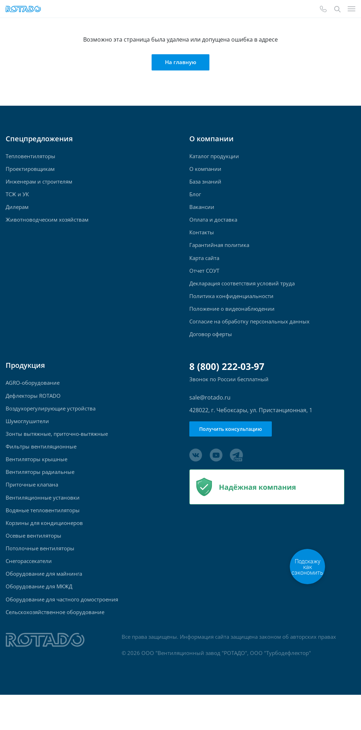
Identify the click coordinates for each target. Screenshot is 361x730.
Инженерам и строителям (39, 184)
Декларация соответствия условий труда (242, 294)
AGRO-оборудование (33, 399)
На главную (180, 63)
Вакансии (201, 212)
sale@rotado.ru (210, 413)
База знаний (205, 184)
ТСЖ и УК (17, 198)
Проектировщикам (30, 170)
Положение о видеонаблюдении (232, 321)
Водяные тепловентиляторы (43, 536)
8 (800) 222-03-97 (226, 382)
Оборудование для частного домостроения (62, 632)
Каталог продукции (214, 157)
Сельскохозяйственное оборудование (55, 646)
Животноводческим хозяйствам (47, 225)
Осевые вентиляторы (33, 564)
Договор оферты (210, 349)
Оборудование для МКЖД (39, 618)
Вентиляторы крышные (36, 481)
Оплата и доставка (213, 225)
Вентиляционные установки (43, 522)
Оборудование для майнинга (44, 605)
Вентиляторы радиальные (40, 495)
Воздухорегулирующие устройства (51, 426)
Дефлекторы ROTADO (33, 412)
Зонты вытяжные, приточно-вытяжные (57, 454)
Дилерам (17, 212)
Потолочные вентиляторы (40, 577)
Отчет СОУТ (204, 280)
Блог (195, 198)
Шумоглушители (27, 440)
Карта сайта (204, 267)
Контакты (201, 239)
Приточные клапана (32, 509)
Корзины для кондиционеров (44, 550)
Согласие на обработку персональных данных (249, 335)
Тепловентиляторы (30, 157)
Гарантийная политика (219, 253)
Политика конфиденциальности (231, 308)
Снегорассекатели (29, 591)
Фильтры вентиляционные (41, 467)
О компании (205, 170)
